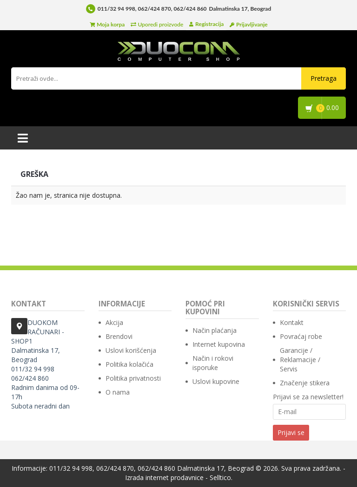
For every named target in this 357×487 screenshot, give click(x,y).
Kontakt (292, 322)
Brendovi (119, 336)
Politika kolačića (129, 364)
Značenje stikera (305, 382)
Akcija (114, 322)
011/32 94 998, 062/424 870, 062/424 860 (152, 8)
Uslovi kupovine (215, 381)
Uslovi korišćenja (131, 350)
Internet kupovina (218, 344)
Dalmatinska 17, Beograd (215, 468)
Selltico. (221, 477)
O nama (118, 392)
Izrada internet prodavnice (164, 477)
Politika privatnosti (133, 378)
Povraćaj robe (301, 336)
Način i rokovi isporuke (212, 363)
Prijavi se (291, 432)
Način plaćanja (214, 330)
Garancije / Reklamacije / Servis (300, 359)
